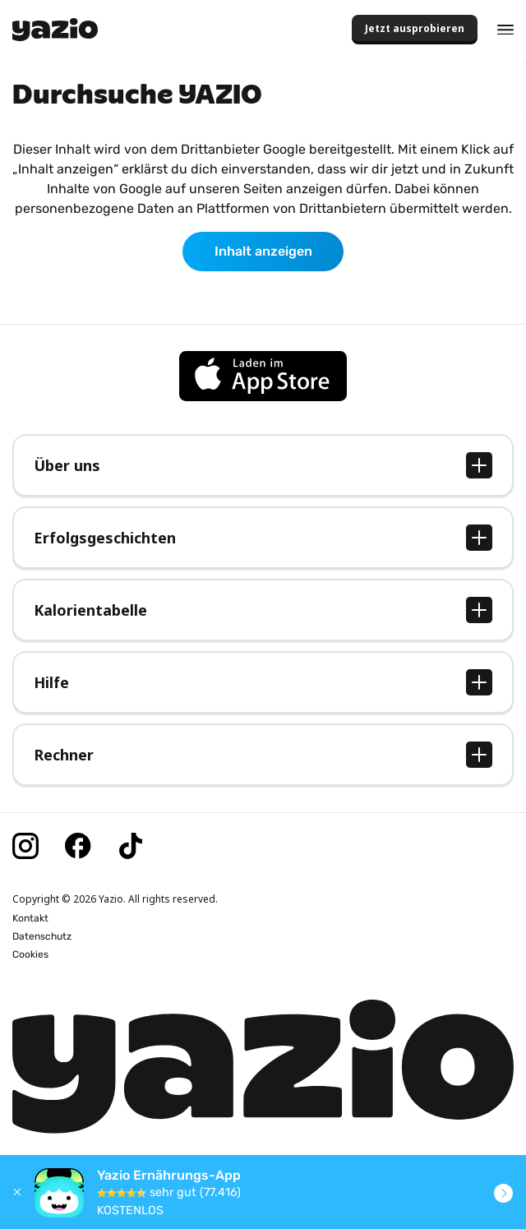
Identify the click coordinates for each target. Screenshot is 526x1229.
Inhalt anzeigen (263, 251)
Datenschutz (42, 936)
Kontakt (30, 918)
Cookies (30, 954)
